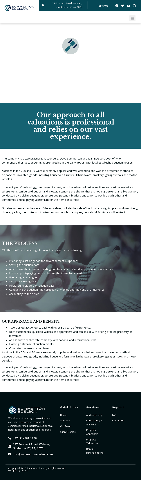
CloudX (24, 470)
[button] (132, 18)
